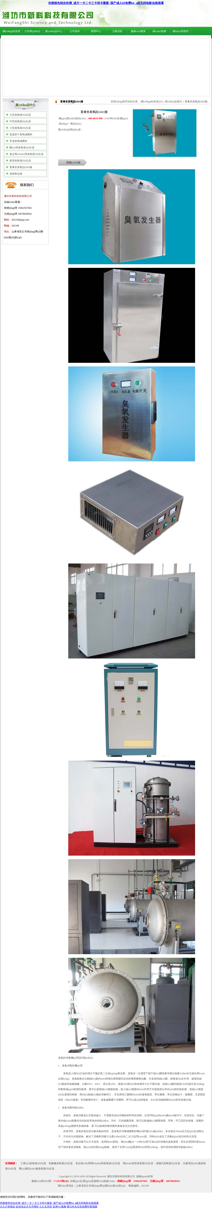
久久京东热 (45, 1206)
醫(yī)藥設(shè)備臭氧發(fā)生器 (36, 1168)
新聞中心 (96, 31)
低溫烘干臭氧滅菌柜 (21, 134)
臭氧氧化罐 (16, 173)
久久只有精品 (7, 1206)
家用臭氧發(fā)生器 (20, 160)
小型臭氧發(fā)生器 (20, 127)
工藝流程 (117, 31)
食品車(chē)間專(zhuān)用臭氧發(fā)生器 (97, 1163)
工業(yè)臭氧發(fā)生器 (33, 1163)
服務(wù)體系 (138, 31)
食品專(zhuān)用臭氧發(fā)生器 (27, 154)
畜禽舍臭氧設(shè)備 (21, 167)
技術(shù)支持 (108, 40)
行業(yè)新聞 (93, 40)
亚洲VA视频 (59, 1206)
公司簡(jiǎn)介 (33, 31)
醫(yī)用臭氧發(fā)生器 (22, 147)
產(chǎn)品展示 (173, 101)
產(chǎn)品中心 (53, 31)
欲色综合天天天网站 (27, 1206)
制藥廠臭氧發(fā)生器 (61, 1163)
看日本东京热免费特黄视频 (82, 1206)
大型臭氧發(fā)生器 (20, 114)
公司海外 (45, 40)
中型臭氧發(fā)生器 (20, 121)
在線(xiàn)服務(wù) (170, 40)
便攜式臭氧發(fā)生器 (168, 1163)
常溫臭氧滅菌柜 (18, 141)
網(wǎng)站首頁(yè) (152, 101)
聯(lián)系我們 (180, 31)
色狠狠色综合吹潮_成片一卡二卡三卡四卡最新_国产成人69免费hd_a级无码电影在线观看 (106, 3)
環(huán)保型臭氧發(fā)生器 (138, 1163)
